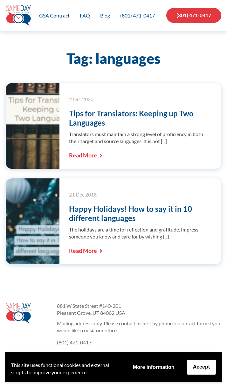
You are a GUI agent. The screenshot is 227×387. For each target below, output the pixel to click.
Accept (201, 367)
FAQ (85, 15)
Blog (105, 15)
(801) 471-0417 (137, 15)
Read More (85, 155)
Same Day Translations (18, 15)
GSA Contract (54, 15)
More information (154, 367)
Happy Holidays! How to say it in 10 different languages (130, 213)
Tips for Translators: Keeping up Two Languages (131, 118)
